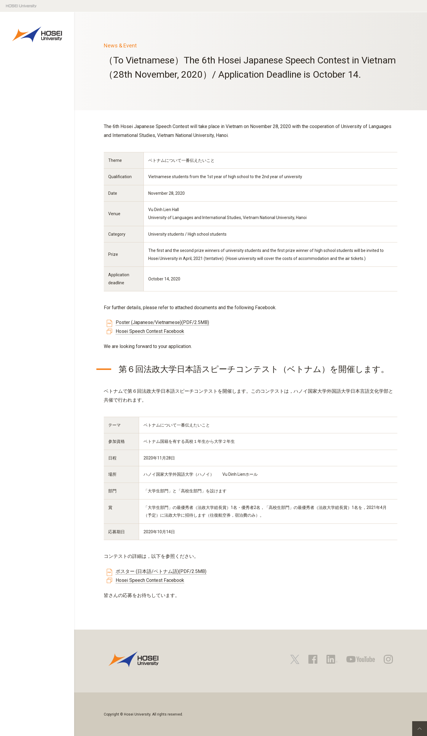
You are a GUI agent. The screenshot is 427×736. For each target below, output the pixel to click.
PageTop (419, 728)
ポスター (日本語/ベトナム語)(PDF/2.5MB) (161, 571)
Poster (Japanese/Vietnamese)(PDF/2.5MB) (162, 322)
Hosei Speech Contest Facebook (150, 331)
